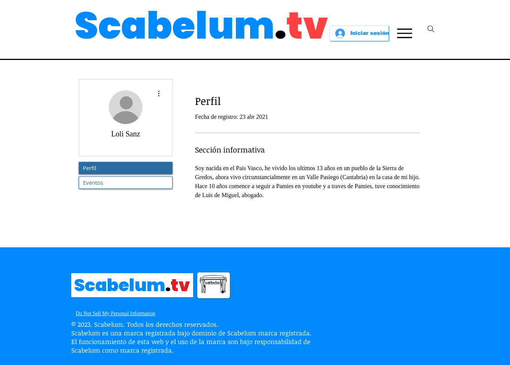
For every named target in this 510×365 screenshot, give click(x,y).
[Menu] (404, 33)
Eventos (93, 182)
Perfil (89, 168)
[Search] (431, 29)
